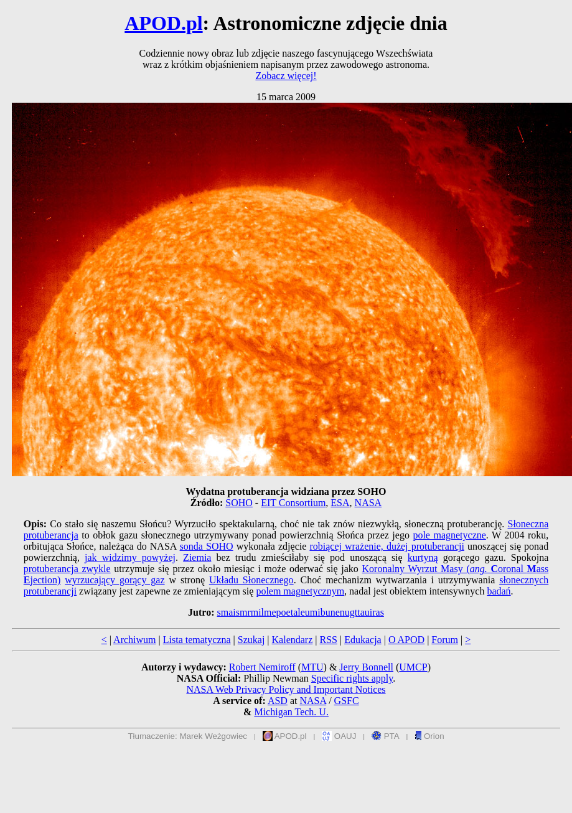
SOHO (239, 502)
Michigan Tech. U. (291, 712)
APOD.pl (163, 23)
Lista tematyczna (197, 639)
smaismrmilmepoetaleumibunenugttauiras (300, 612)
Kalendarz (292, 639)
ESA (340, 502)
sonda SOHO (206, 546)
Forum (444, 639)
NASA (368, 502)
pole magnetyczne (449, 535)
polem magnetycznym (300, 591)
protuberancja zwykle (67, 568)
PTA (386, 736)
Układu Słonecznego (251, 580)
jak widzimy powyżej (130, 557)
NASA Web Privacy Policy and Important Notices (285, 689)
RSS (328, 639)
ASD (278, 700)
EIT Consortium (293, 502)
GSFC (346, 700)
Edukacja (363, 639)
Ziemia (197, 557)
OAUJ (339, 736)
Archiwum (134, 639)
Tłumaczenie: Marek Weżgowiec (187, 736)
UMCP (413, 667)
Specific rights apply (352, 678)
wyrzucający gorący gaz (114, 580)
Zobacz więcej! (285, 75)
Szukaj (251, 639)
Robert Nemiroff (262, 667)
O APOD (406, 639)
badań (498, 591)
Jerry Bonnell (366, 667)
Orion (429, 736)
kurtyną (423, 557)
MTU (312, 667)
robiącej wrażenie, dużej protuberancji (386, 546)
